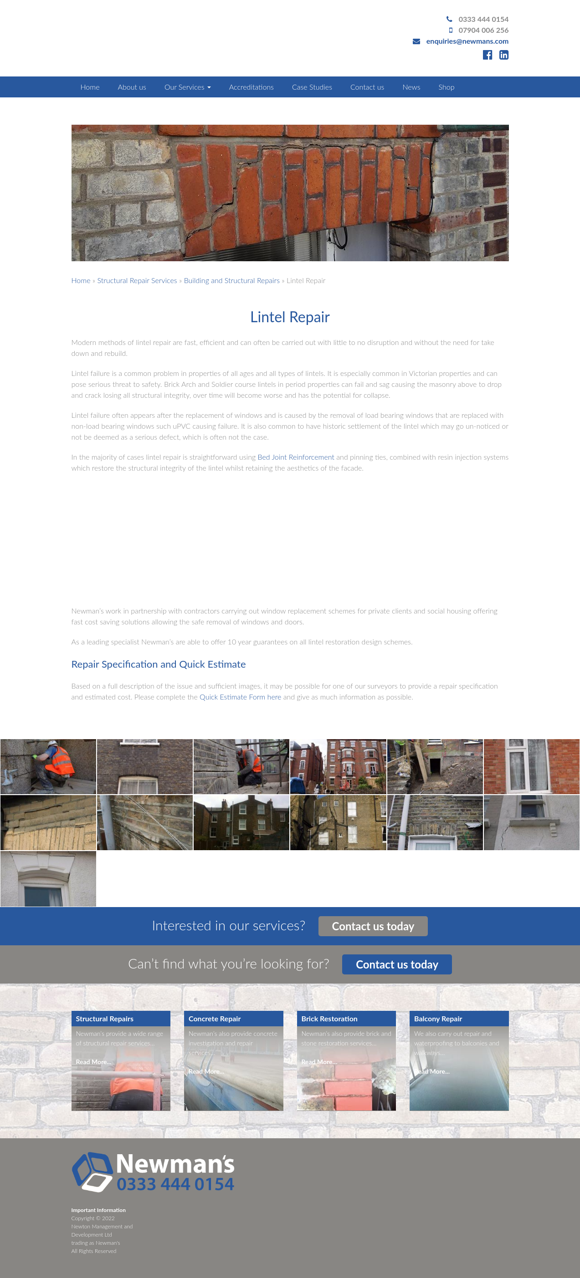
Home (90, 86)
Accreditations (251, 86)
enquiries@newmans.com (467, 40)
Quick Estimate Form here (240, 696)
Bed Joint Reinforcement (295, 456)
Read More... (94, 1061)
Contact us (367, 86)
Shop (447, 86)
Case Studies (312, 86)
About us (132, 86)
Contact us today (373, 926)
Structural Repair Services (137, 280)
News (411, 86)
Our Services (187, 86)
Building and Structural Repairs (232, 280)
